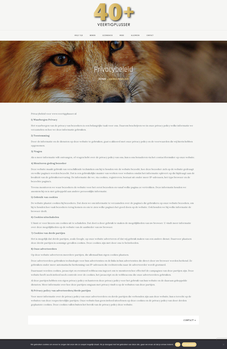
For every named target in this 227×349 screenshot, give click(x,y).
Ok (177, 344)
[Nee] (223, 344)
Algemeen (135, 35)
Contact (151, 35)
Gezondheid (107, 35)
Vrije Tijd (79, 35)
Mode (122, 35)
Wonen (93, 35)
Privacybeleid (189, 344)
